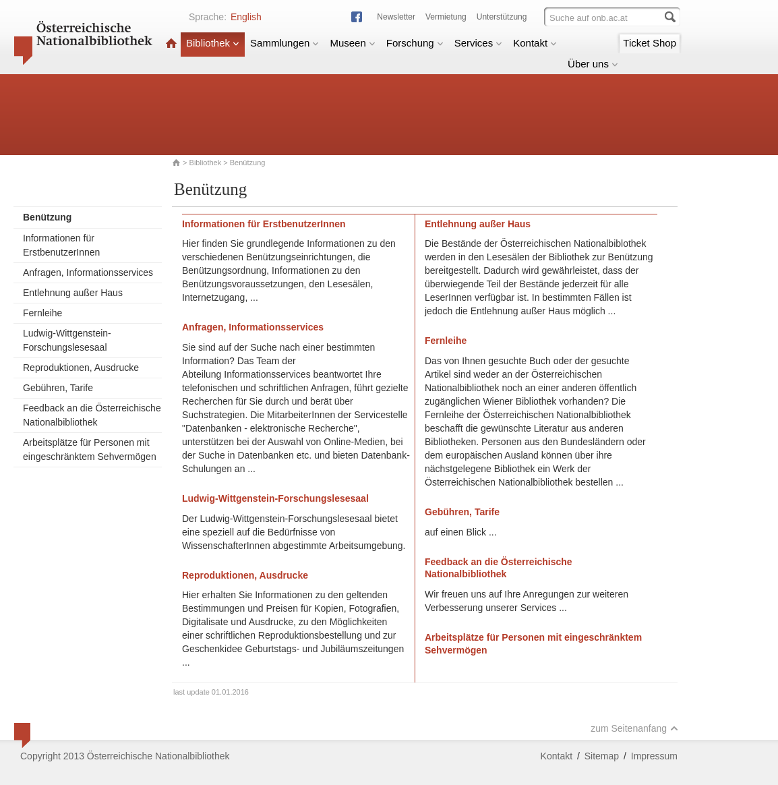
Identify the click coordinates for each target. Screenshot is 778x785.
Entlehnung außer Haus (73, 292)
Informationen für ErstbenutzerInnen (61, 245)
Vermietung (446, 17)
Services (478, 43)
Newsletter (396, 17)
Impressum (654, 756)
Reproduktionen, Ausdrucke (81, 367)
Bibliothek (212, 43)
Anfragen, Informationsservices (88, 272)
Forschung (415, 43)
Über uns (593, 63)
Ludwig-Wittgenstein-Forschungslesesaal (67, 340)
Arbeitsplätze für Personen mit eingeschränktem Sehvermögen (89, 449)
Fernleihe (42, 313)
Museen (352, 43)
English (246, 16)
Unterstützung (502, 17)
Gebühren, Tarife (58, 387)
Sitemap (602, 756)
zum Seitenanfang (634, 728)
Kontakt (535, 43)
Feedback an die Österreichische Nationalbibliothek (92, 415)
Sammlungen (284, 43)
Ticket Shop (649, 43)
